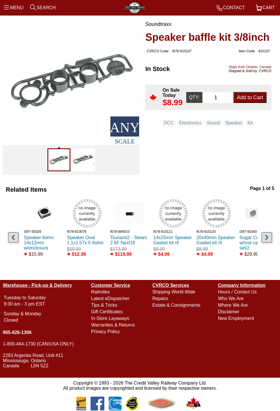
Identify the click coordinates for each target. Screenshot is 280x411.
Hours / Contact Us (237, 291)
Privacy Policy (105, 331)
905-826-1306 (17, 332)
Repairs (160, 298)
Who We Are (231, 298)
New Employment (236, 318)
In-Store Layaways (110, 318)
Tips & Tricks (104, 305)
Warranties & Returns (113, 324)
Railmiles (100, 291)
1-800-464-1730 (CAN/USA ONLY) (38, 343)
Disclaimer (228, 311)
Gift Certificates (106, 311)
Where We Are (233, 305)
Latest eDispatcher (110, 298)
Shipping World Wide (173, 291)
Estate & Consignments (176, 305)
